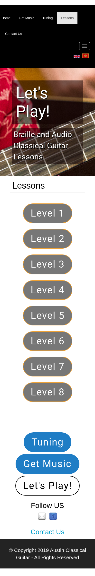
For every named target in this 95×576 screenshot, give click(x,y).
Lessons (67, 18)
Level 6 (48, 341)
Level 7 (48, 366)
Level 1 (48, 213)
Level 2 (48, 238)
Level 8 (48, 392)
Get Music (26, 18)
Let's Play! (33, 102)
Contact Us (13, 34)
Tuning (47, 18)
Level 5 (48, 315)
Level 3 (48, 264)
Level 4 (48, 290)
